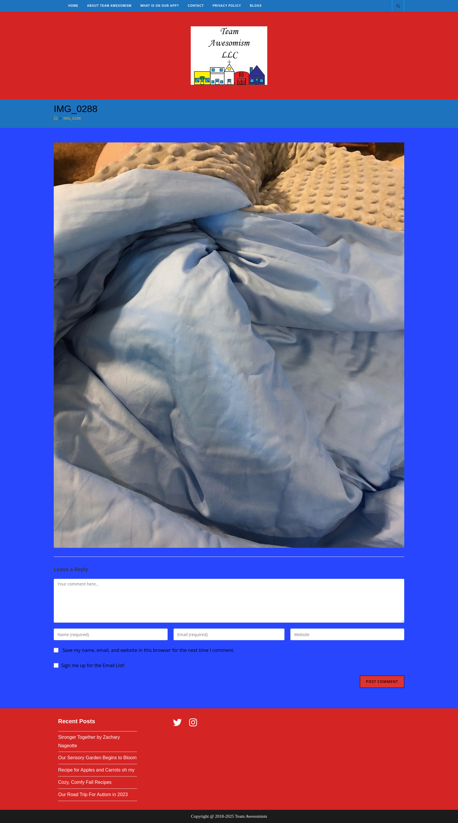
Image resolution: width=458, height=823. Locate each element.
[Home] (56, 118)
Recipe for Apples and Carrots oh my (96, 769)
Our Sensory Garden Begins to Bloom (97, 757)
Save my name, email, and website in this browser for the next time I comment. (148, 650)
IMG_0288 (72, 118)
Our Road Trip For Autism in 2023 (93, 794)
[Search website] (398, 6)
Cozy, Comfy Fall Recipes (85, 782)
